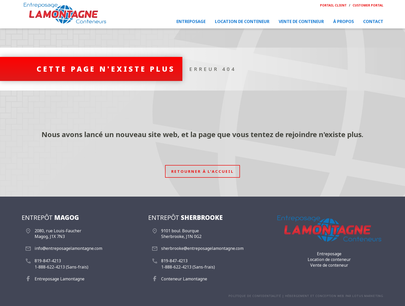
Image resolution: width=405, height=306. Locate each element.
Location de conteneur (242, 21)
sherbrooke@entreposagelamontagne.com (202, 248)
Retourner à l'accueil (202, 171)
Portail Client (333, 5)
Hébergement (297, 296)
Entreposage (191, 21)
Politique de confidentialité (255, 296)
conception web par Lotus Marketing (349, 296)
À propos (343, 21)
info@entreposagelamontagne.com (68, 248)
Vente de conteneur (301, 21)
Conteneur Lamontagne (184, 279)
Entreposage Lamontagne (59, 279)
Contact (373, 21)
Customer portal (368, 5)
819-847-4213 (48, 261)
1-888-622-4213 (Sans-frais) (61, 267)
